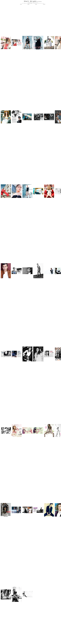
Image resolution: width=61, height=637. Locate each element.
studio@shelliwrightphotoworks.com (38, 3)
